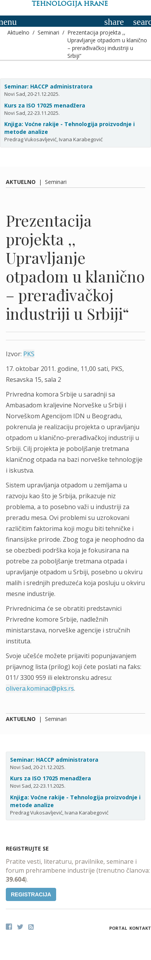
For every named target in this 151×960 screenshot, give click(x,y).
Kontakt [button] (140, 928)
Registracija (31, 894)
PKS (28, 354)
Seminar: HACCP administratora (48, 86)
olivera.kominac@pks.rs (40, 688)
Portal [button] (118, 928)
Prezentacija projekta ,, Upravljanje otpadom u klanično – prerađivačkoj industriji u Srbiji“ (107, 44)
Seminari (48, 32)
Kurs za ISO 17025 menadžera (44, 105)
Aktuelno (18, 32)
